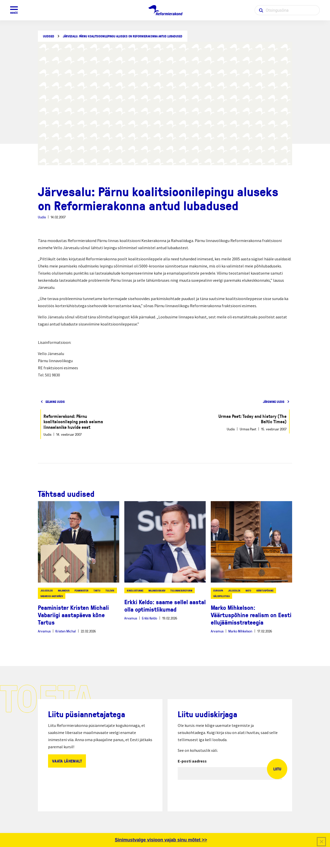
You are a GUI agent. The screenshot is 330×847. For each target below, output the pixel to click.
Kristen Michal (65, 631)
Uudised (48, 36)
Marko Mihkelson (240, 631)
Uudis (42, 217)
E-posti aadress (192, 761)
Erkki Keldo (149, 618)
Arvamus (44, 631)
